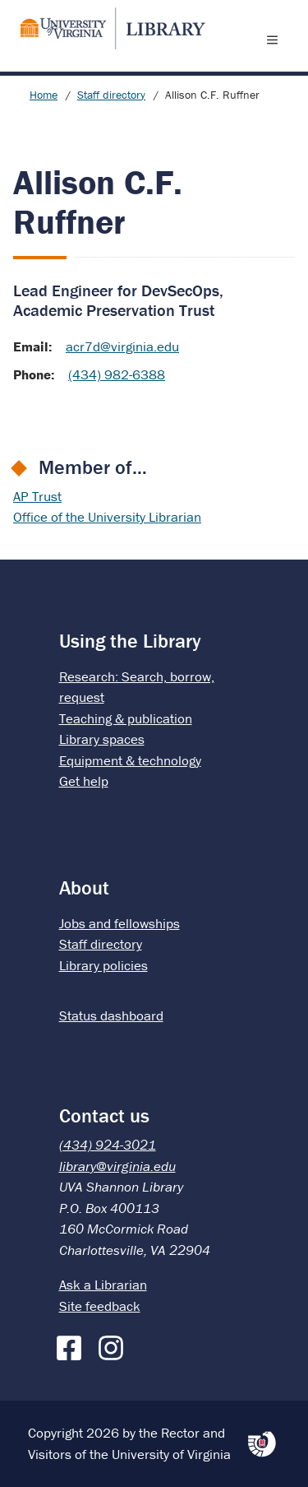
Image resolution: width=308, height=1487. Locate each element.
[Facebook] (73, 1345)
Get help (83, 781)
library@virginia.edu (117, 1166)
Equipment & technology (130, 760)
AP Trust (37, 496)
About (84, 887)
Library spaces (102, 739)
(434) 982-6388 (116, 374)
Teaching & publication (125, 718)
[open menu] (276, 39)
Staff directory (111, 94)
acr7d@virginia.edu (122, 346)
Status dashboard (111, 1015)
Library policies (103, 965)
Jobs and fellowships (119, 923)
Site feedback (99, 1306)
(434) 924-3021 (107, 1145)
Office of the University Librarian (107, 517)
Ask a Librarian (103, 1285)
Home (43, 94)
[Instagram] (115, 1345)
